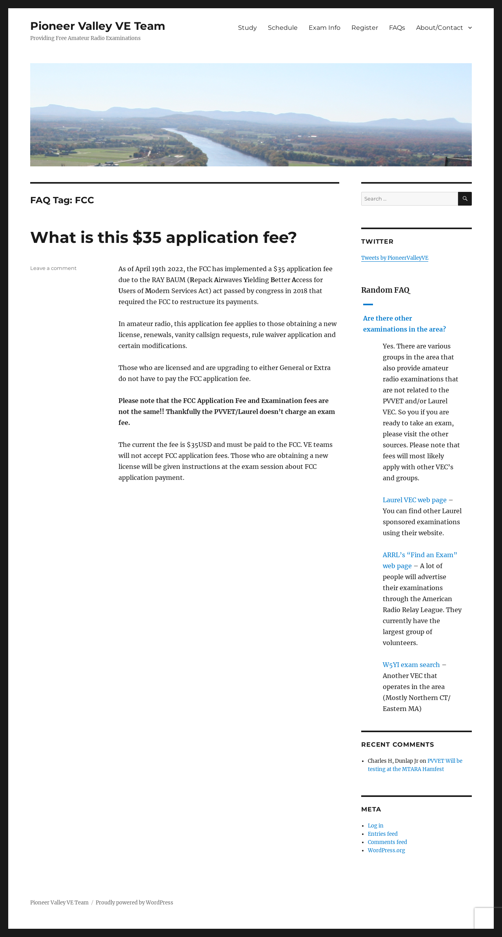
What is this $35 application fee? (163, 237)
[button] (416, 317)
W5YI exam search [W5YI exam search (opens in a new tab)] (411, 665)
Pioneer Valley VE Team (97, 26)
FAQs (397, 27)
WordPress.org (386, 850)
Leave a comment (53, 268)
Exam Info (324, 27)
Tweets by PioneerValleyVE (394, 258)
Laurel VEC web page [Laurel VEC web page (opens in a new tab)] (415, 500)
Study (247, 27)
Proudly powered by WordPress (134, 902)
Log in (376, 825)
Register (364, 27)
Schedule (283, 27)
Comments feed (387, 842)
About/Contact (439, 27)
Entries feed (383, 834)
